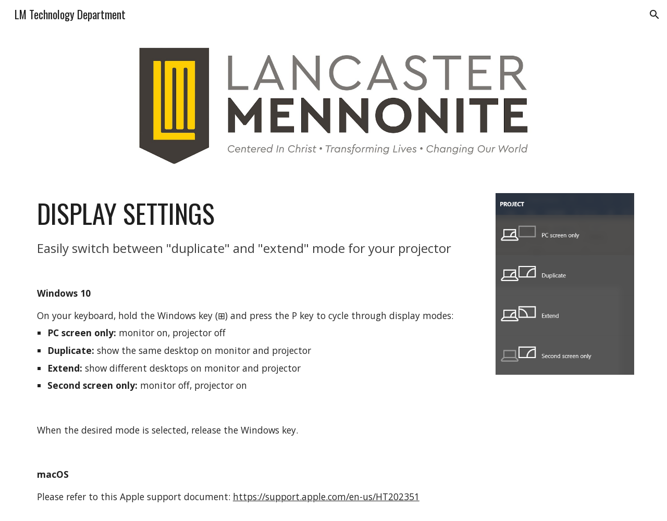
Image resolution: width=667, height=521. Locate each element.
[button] (654, 14)
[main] (256, 351)
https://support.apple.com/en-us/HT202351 (326, 496)
